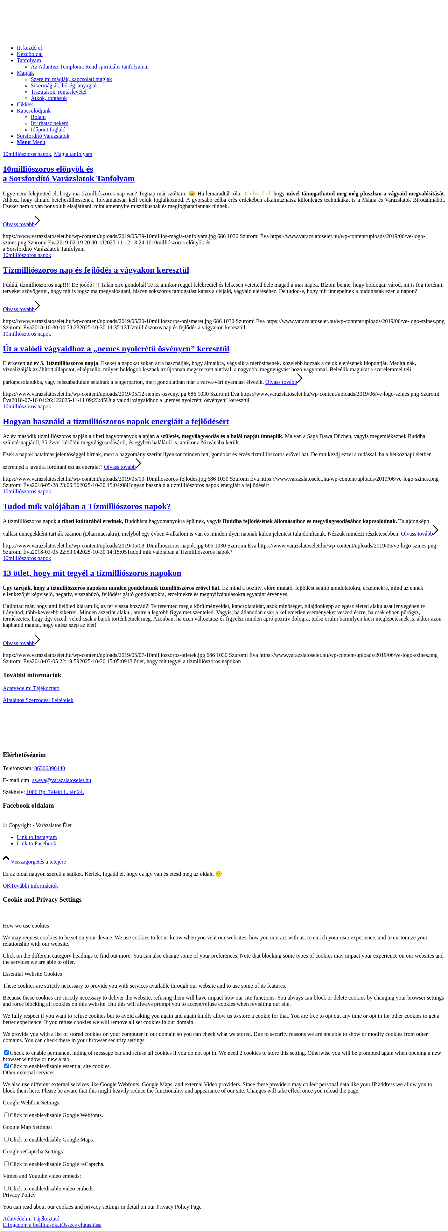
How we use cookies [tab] (26, 926)
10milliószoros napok (27, 154)
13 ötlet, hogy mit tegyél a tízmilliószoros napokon (92, 573)
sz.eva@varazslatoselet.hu (61, 780)
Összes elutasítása (81, 1225)
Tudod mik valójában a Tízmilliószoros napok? (87, 506)
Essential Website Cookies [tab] (32, 974)
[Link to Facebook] (36, 843)
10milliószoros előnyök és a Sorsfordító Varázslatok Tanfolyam (69, 173)
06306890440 (49, 768)
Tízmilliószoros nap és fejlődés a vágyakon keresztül (96, 269)
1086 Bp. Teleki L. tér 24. (55, 792)
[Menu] (31, 142)
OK (7, 886)
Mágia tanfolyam (73, 154)
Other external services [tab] (28, 1072)
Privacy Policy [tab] (19, 1195)
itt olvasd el (256, 193)
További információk (34, 886)
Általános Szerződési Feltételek (38, 700)
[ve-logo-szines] (55, 36)
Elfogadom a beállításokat (32, 1225)
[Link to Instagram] (37, 837)
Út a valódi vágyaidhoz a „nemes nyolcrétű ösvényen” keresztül (116, 348)
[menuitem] (231, 48)
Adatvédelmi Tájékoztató (31, 688)
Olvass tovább (21, 224)
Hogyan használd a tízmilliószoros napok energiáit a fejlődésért (116, 421)
